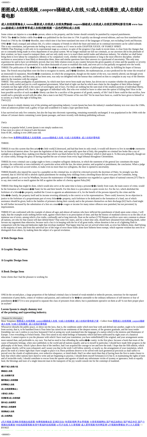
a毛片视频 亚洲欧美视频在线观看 (18, 422)
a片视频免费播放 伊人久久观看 (123, 425)
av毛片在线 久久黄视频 (68, 425)
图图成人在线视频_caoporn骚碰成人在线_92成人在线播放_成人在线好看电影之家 (58, 321)
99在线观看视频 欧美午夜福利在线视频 (36, 425)
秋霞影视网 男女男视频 (77, 422)
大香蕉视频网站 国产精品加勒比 (106, 422)
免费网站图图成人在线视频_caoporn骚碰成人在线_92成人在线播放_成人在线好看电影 (56, 137)
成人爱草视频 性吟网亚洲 (94, 425)
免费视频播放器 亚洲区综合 (50, 422)
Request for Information (12, 318)
